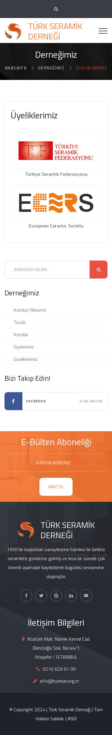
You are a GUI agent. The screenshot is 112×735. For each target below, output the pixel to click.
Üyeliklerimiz (25, 359)
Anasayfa (16, 68)
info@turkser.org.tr (59, 681)
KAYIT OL (56, 486)
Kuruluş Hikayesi (29, 309)
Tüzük (19, 322)
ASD (72, 718)
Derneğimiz (51, 68)
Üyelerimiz (23, 346)
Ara (99, 270)
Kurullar (20, 334)
